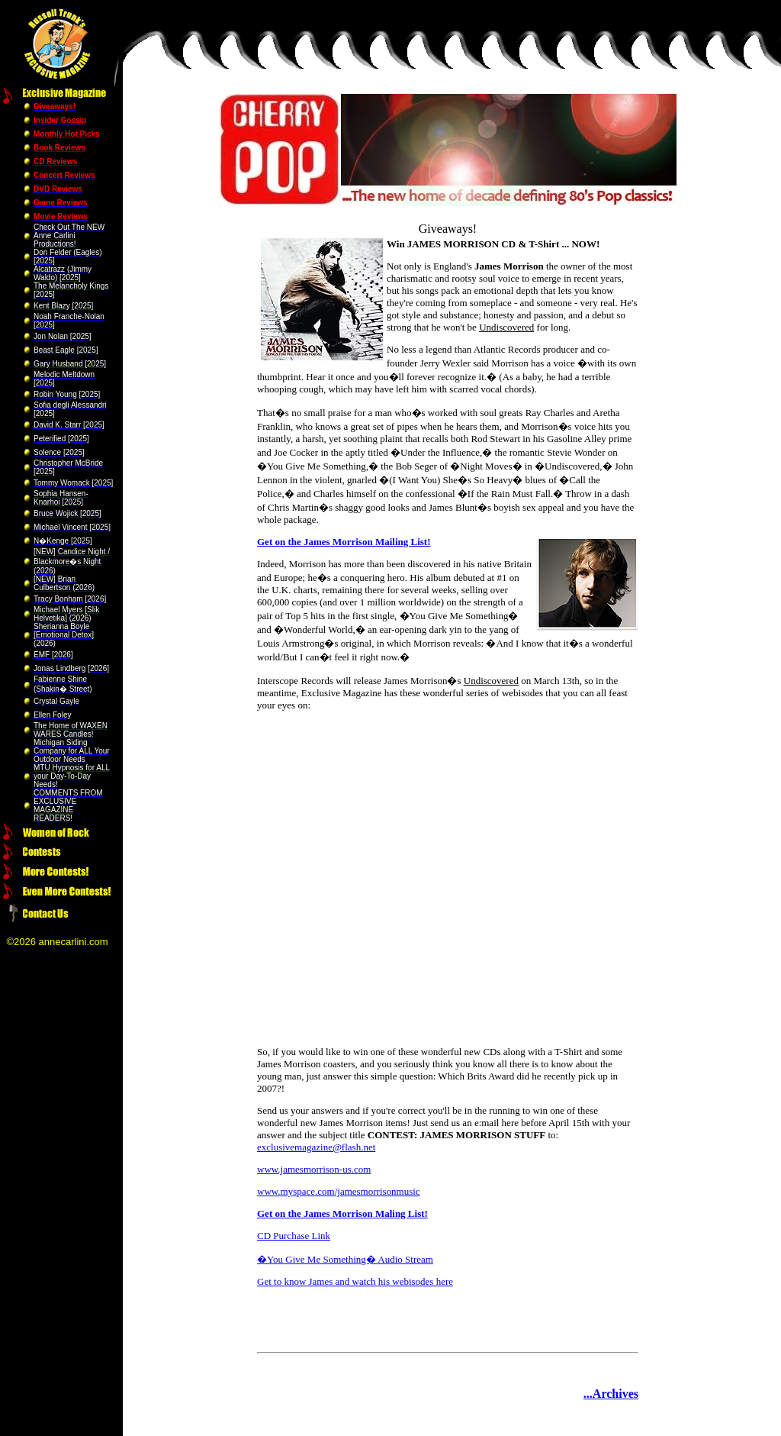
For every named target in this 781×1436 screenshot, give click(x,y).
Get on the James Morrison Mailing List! (343, 541)
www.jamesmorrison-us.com (314, 1169)
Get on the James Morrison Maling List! (342, 1213)
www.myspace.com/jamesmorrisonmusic (338, 1191)
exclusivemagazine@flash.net (316, 1147)
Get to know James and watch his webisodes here (355, 1281)
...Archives (610, 1393)
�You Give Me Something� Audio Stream (345, 1259)
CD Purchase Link (293, 1235)
